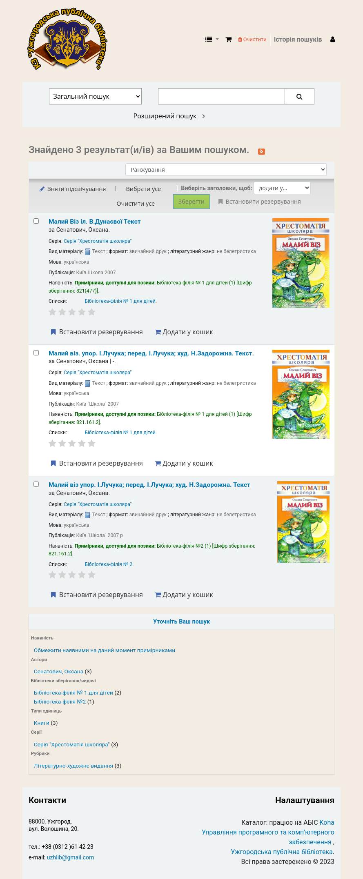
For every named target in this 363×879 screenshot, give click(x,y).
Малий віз (149, 484)
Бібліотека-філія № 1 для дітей (73, 692)
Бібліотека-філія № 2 (108, 564)
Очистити (252, 39)
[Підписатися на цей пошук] (261, 150)
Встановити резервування (96, 331)
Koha (327, 822)
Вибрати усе (143, 189)
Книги (41, 722)
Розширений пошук (169, 116)
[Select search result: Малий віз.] (36, 352)
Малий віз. (151, 353)
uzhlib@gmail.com (70, 857)
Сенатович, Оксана (58, 671)
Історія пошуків (298, 39)
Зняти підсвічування (72, 189)
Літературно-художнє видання (73, 765)
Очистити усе (135, 203)
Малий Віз (95, 221)
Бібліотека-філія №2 (60, 701)
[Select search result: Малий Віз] (36, 221)
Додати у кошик (184, 331)
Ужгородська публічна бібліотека (282, 852)
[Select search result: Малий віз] (36, 484)
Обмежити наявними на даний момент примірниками (104, 650)
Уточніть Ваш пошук (181, 621)
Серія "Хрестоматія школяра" (72, 744)
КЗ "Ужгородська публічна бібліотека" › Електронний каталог (70, 39)
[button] (228, 39)
